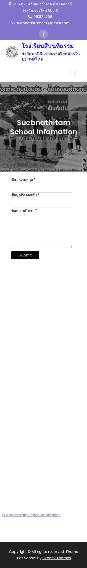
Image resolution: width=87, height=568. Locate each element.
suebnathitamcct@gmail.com (40, 23)
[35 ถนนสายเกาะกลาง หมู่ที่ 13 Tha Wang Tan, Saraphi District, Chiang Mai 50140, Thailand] (43, 301)
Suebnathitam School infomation (31, 515)
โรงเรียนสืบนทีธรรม (48, 46)
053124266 (40, 16)
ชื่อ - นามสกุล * (23, 180)
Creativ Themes (56, 558)
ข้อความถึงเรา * (24, 211)
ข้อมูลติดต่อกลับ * (25, 195)
